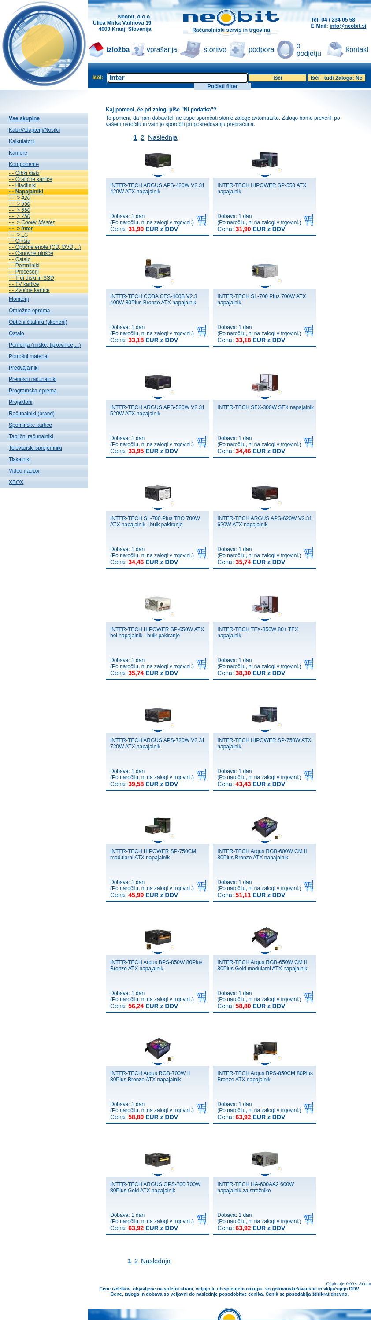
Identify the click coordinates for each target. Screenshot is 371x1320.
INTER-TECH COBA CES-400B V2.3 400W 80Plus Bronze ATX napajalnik (153, 299)
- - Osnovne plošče (31, 253)
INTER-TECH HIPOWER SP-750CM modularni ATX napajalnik (153, 854)
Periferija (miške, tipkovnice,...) (45, 345)
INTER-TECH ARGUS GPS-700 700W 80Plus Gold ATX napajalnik (155, 1187)
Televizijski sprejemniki (35, 448)
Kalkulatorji (22, 141)
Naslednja (163, 137)
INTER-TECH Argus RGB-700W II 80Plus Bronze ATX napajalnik (150, 1076)
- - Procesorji (24, 272)
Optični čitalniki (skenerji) (38, 322)
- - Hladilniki (23, 185)
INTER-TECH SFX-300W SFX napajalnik (265, 407)
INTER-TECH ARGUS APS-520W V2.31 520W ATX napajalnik (157, 410)
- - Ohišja (19, 241)
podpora (262, 49)
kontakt (357, 49)
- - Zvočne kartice (29, 290)
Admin (365, 1283)
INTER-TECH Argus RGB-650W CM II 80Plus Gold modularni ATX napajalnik (262, 965)
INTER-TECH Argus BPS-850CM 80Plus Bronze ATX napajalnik (265, 1076)
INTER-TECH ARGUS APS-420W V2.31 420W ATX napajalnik (157, 188)
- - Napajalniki (26, 192)
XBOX (16, 482)
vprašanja (162, 49)
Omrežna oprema (29, 310)
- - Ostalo (19, 259)
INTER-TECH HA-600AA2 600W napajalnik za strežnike (255, 1187)
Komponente (24, 164)
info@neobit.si (348, 26)
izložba (118, 49)
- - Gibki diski (24, 173)
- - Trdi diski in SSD (31, 278)
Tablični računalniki (31, 436)
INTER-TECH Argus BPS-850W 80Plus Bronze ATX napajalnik (156, 965)
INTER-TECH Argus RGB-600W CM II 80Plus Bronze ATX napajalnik (262, 854)
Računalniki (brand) (32, 413)
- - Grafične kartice (30, 179)
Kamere (18, 153)
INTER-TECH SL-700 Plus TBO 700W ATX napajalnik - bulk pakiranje (155, 521)
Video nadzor (24, 471)
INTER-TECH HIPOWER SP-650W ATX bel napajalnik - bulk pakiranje (157, 632)
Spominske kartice (30, 425)
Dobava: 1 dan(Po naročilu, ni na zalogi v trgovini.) (152, 223)
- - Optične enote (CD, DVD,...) (45, 247)
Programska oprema (33, 391)
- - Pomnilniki (24, 266)
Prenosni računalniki (32, 379)
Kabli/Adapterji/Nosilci (34, 130)
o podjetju (309, 49)
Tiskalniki (19, 459)
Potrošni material (28, 356)
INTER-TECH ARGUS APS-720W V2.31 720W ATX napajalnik (157, 743)
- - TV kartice (24, 284)
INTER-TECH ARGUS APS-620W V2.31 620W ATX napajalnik (264, 521)
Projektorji (20, 402)
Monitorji (19, 299)
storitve (215, 49)
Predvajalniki (24, 368)
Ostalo (16, 333)
